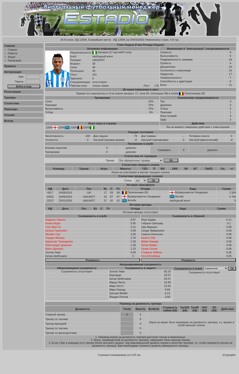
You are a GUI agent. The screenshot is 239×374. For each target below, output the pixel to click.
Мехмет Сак (52, 234)
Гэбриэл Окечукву (152, 223)
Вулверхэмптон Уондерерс (191, 192)
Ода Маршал (149, 226)
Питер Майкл (149, 245)
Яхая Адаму (148, 219)
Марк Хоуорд (117, 289)
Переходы (11, 109)
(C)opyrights (229, 355)
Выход (8, 120)
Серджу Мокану (55, 237)
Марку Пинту (117, 282)
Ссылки (9, 114)
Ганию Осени (149, 248)
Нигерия (103, 52)
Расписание (14, 60)
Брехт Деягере (54, 248)
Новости (12, 53)
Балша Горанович (56, 230)
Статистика (11, 103)
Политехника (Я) (195, 93)
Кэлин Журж (52, 223)
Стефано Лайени (151, 252)
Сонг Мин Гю (53, 226)
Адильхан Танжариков (59, 241)
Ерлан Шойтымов (56, 255)
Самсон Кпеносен (152, 234)
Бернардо (115, 275)
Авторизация (12, 71)
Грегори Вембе (118, 293)
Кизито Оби (148, 237)
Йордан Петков (118, 296)
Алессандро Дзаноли (58, 245)
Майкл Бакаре (150, 241)
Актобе (179, 196)
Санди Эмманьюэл (152, 230)
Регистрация (12, 91)
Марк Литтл (116, 285)
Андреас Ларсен (55, 219)
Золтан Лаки (52, 252)
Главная (9, 45)
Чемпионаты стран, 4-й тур (162, 39)
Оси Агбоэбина (150, 255)
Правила (9, 66)
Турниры (10, 97)
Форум (11, 57)
